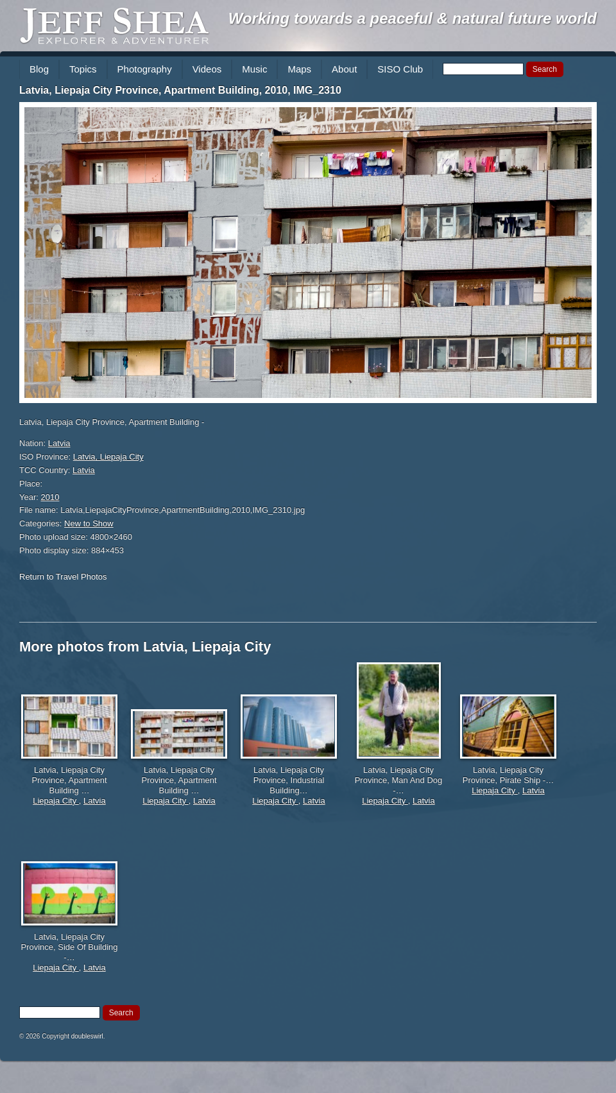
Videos (207, 69)
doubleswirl (87, 1036)
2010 (50, 497)
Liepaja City (56, 800)
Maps (299, 69)
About (344, 69)
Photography (144, 69)
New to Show (89, 523)
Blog (39, 69)
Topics (83, 69)
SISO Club (400, 69)
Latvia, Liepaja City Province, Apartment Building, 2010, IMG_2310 (180, 90)
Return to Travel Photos (63, 576)
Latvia (59, 443)
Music (254, 69)
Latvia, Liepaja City (108, 456)
